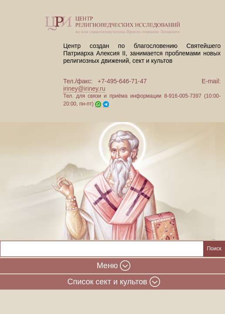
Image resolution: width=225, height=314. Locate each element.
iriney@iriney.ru (84, 88)
